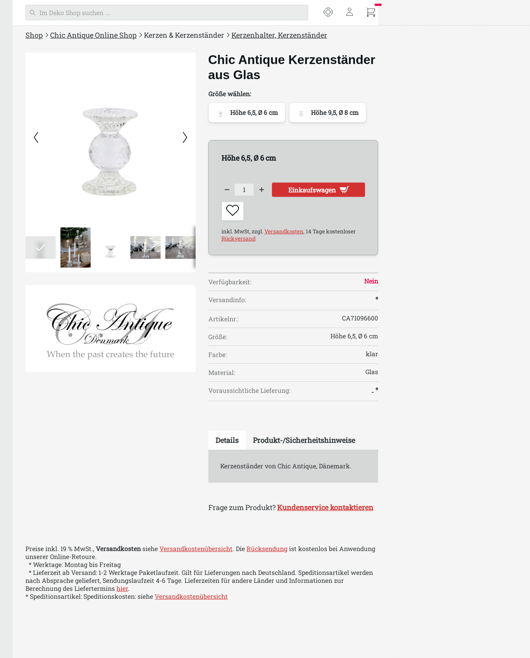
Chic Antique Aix (46, 538)
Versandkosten (411, 236)
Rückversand (366, 243)
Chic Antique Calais (50, 585)
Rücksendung (394, 554)
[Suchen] (294, 12)
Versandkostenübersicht (323, 554)
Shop (161, 35)
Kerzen (31, 192)
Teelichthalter (42, 239)
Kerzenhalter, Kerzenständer (63, 223)
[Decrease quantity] (354, 190)
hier (249, 594)
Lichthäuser (39, 271)
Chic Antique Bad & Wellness (60, 426)
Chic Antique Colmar (52, 617)
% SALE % (31, 128)
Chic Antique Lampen (49, 315)
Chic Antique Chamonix (56, 601)
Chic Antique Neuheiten (52, 159)
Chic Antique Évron (50, 648)
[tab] (354, 444)
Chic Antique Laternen (50, 299)
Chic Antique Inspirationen (57, 144)
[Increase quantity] (394, 190)
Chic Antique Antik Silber (59, 522)
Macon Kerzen (42, 208)
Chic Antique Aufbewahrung (60, 378)
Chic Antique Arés (48, 553)
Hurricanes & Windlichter (59, 255)
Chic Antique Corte (49, 633)
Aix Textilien (40, 506)
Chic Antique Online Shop (220, 35)
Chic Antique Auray (50, 569)
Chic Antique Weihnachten (57, 458)
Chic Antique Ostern (47, 473)
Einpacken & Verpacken (52, 442)
